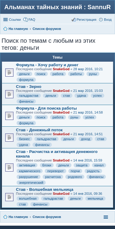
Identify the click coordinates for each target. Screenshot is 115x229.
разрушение (28, 177)
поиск (41, 74)
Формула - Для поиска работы (46, 108)
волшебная (27, 198)
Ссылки (15, 19)
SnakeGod (61, 69)
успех (97, 95)
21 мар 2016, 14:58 (88, 112)
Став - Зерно (28, 86)
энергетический (31, 182)
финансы (26, 101)
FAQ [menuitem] (32, 19)
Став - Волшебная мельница (44, 189)
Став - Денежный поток (39, 130)
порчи (75, 171)
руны (93, 74)
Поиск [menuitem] (110, 29)
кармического (29, 171)
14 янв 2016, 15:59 (87, 160)
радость (93, 171)
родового (75, 177)
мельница (95, 198)
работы (76, 74)
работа (57, 74)
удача (81, 95)
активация (27, 165)
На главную (18, 217)
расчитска (53, 177)
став (66, 95)
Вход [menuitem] (108, 19)
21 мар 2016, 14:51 (88, 134)
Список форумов (47, 217)
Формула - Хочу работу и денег (47, 65)
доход (85, 139)
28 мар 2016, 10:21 (88, 69)
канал (99, 165)
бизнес (24, 139)
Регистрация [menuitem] (86, 19)
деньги (24, 74)
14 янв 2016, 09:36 (87, 193)
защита (81, 165)
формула (26, 80)
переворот (55, 171)
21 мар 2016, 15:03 (88, 91)
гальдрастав (28, 95)
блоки (46, 165)
